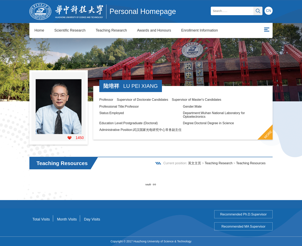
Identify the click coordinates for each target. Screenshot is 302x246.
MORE (268, 134)
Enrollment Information (199, 30)
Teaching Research (111, 30)
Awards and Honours (154, 30)
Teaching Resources (251, 163)
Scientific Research (70, 30)
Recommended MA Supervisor (244, 226)
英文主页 (194, 163)
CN (268, 11)
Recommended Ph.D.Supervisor (243, 214)
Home (39, 30)
